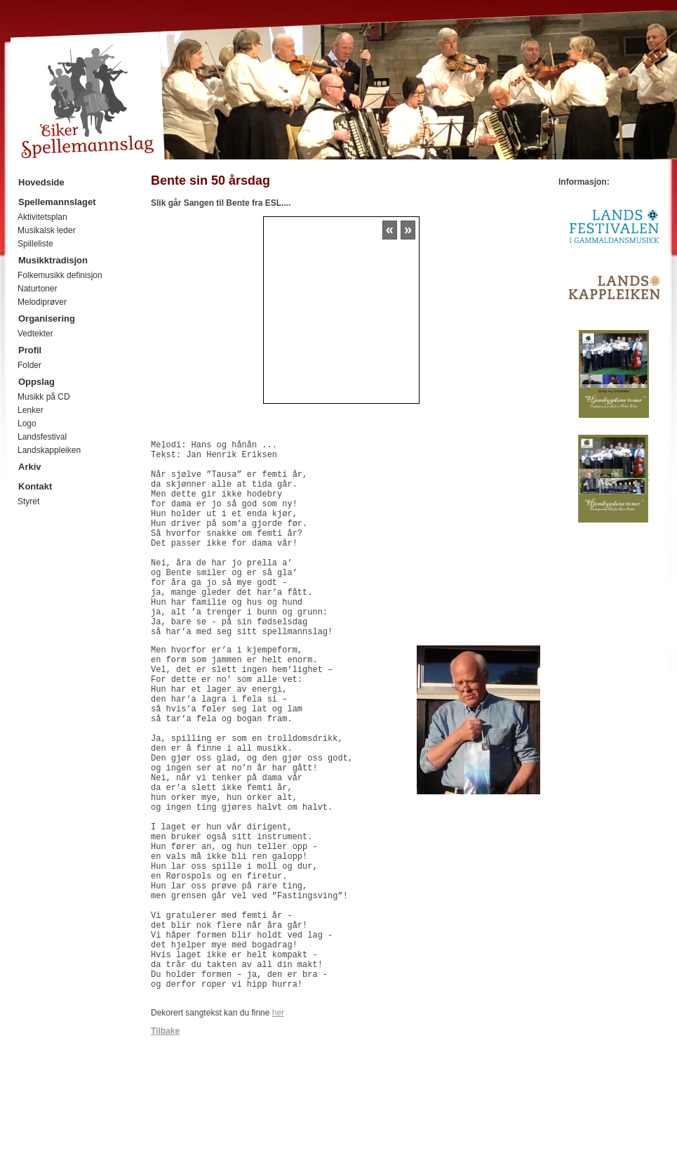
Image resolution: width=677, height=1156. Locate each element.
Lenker (30, 410)
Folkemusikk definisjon (60, 275)
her (278, 1133)
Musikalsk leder (47, 230)
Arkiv (29, 466)
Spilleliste (35, 244)
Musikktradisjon (53, 260)
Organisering (46, 318)
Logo (27, 423)
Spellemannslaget (57, 202)
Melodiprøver (42, 302)
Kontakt (35, 486)
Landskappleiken (49, 450)
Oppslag (36, 381)
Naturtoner (38, 289)
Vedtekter (35, 334)
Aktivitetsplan (42, 217)
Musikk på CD (44, 397)
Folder (29, 365)
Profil (29, 350)
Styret (28, 501)
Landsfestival (42, 437)
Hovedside (41, 182)
